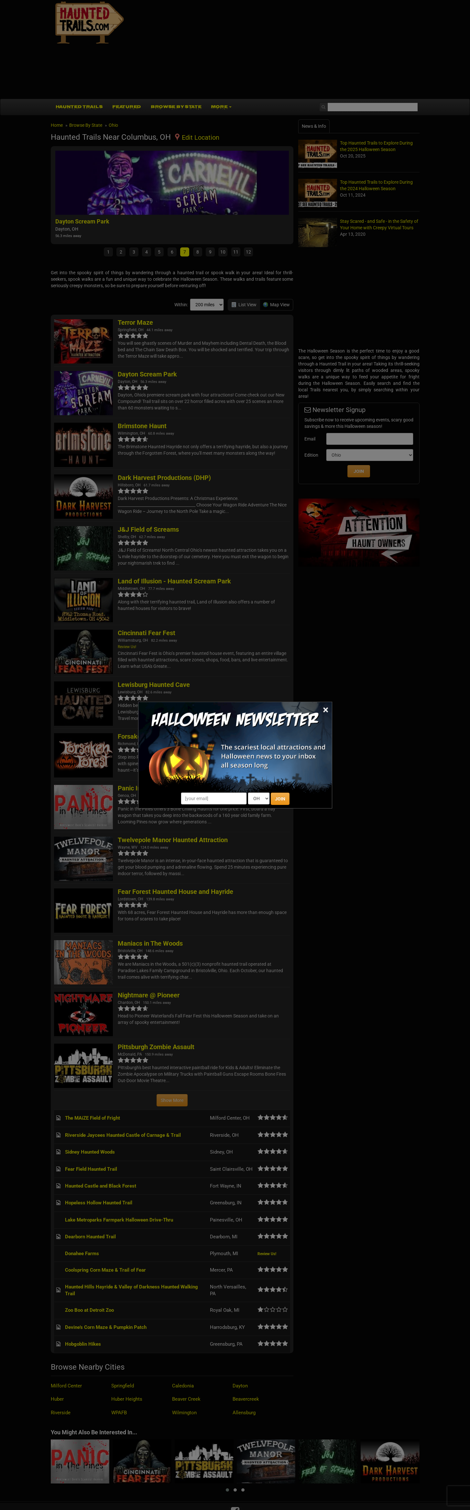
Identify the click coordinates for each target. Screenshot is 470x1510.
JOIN (280, 798)
